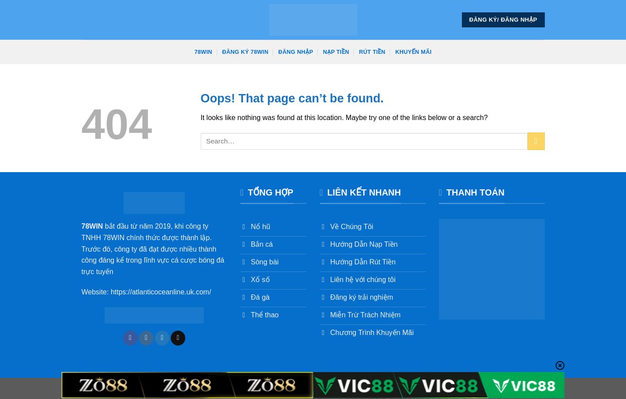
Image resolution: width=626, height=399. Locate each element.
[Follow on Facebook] (130, 338)
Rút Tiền (372, 52)
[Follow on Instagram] (146, 338)
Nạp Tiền (336, 52)
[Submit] (536, 141)
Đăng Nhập (295, 52)
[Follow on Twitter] (162, 338)
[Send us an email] (178, 338)
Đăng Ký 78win (245, 52)
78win (203, 52)
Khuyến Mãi (413, 52)
